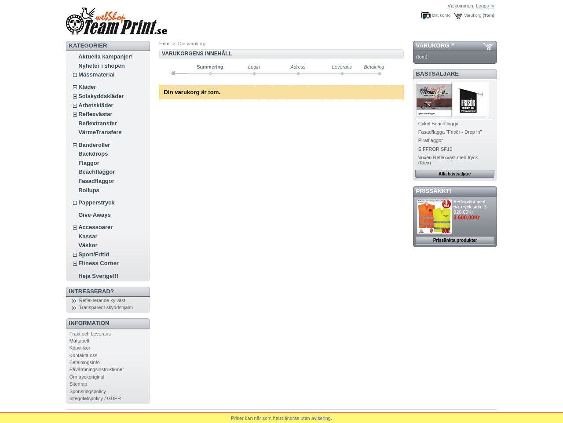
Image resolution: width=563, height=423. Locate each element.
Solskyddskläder (101, 96)
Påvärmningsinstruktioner (96, 369)
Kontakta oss (83, 355)
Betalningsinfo (84, 362)
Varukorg (472, 15)
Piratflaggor (430, 140)
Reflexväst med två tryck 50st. (469, 204)
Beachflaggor (96, 171)
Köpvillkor (80, 347)
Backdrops (93, 153)
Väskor (87, 245)
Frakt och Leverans (90, 333)
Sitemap (78, 384)
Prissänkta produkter (455, 240)
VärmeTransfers (99, 132)
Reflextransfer (97, 123)
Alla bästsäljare (455, 173)
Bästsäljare (437, 73)
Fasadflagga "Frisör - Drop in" (450, 132)
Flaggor (88, 163)
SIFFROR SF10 (435, 149)
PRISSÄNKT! (434, 191)
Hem (164, 43)
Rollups (88, 190)
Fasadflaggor (96, 181)
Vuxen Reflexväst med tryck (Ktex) (448, 160)
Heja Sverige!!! (98, 276)
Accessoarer (95, 227)
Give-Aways (94, 215)
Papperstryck (96, 202)
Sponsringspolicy (87, 391)
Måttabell (79, 340)
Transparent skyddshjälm (106, 307)
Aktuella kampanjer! (105, 56)
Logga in (485, 5)
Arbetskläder (95, 105)
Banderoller (94, 145)
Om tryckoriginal (86, 376)
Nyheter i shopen (101, 65)
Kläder (87, 87)
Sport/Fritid (93, 254)
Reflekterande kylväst (102, 300)
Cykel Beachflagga (438, 123)
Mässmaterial (96, 74)
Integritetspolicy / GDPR (95, 398)
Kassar (87, 236)
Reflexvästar (95, 114)
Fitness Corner (98, 263)
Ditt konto (441, 15)
